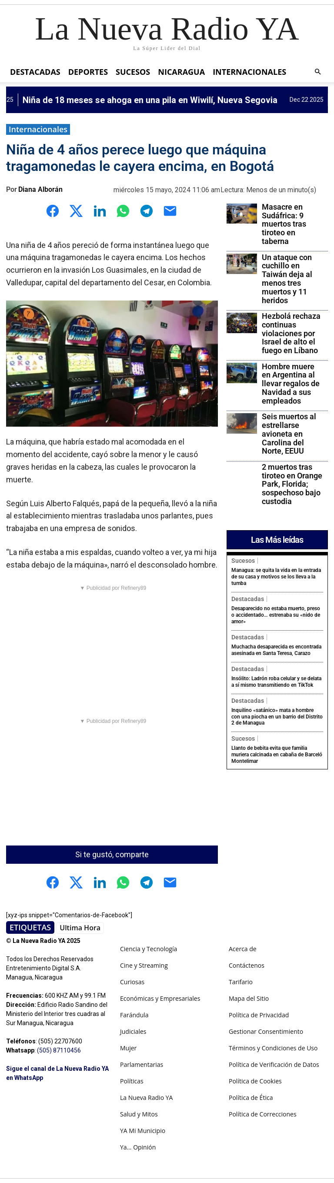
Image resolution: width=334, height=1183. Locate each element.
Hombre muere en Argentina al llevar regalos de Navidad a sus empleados (291, 383)
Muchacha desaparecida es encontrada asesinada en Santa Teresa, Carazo (276, 648)
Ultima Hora (80, 927)
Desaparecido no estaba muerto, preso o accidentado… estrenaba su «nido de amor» (275, 614)
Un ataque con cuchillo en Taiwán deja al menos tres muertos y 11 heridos (287, 279)
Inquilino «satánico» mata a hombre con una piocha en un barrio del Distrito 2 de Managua (277, 714)
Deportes (88, 72)
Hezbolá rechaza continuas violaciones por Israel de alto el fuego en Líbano (291, 333)
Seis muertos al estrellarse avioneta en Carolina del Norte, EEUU (289, 433)
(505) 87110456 (59, 1050)
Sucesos (133, 72)
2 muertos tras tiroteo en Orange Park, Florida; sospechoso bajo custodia (292, 484)
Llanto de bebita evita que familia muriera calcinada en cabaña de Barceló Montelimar (276, 751)
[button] (317, 72)
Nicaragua (181, 72)
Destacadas (35, 72)
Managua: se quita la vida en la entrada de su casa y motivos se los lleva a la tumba (276, 576)
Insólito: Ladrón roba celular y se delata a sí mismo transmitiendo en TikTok (276, 679)
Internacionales (249, 72)
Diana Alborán (40, 189)
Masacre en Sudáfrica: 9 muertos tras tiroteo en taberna (284, 224)
